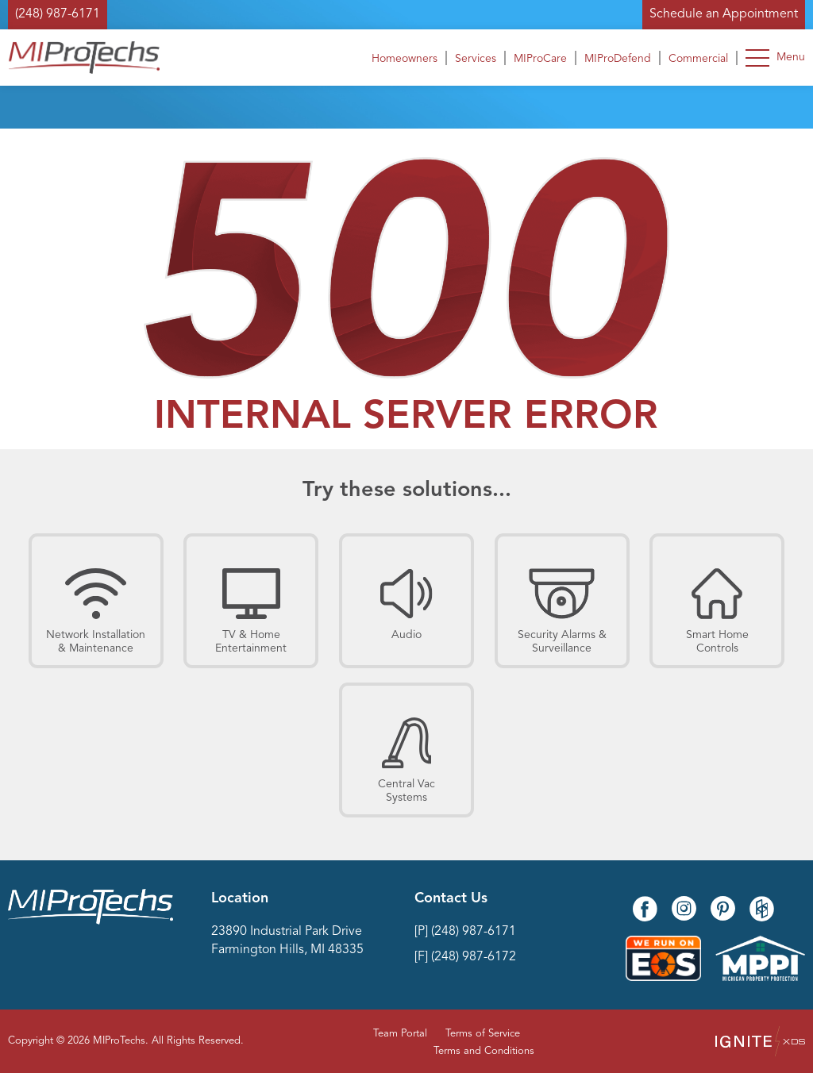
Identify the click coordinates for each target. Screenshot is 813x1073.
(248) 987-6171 (57, 14)
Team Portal (400, 1034)
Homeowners (404, 58)
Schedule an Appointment (723, 14)
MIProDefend (617, 58)
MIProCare (540, 58)
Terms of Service (482, 1034)
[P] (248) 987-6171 (465, 931)
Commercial (698, 58)
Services (475, 58)
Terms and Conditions (483, 1051)
